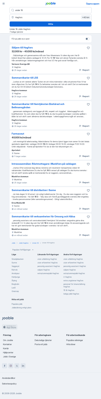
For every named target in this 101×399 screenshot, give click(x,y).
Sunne (14, 263)
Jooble (18, 393)
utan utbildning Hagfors (47, 259)
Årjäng (14, 280)
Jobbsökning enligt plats (21, 308)
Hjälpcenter (8, 352)
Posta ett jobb (41, 344)
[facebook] (4, 365)
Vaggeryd (15, 266)
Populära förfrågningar (23, 249)
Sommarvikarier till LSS (25, 77)
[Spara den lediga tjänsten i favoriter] (88, 48)
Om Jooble (8, 340)
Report (84, 70)
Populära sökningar (74, 340)
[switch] (87, 39)
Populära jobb (17, 304)
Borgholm (15, 284)
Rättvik (15, 270)
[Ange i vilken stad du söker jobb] (51, 17)
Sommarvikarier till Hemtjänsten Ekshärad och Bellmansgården (38, 106)
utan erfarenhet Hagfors (48, 263)
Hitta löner (70, 344)
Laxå (13, 288)
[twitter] (16, 365)
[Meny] (3, 3)
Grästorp (15, 291)
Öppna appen (92, 3)
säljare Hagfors (44, 270)
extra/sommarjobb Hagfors (48, 273)
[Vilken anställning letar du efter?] (51, 10)
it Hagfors (67, 277)
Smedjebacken (18, 259)
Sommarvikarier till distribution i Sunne (34, 190)
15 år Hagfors (68, 290)
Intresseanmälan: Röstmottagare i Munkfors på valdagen (44, 164)
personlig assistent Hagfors (49, 266)
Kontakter (7, 344)
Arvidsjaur (15, 273)
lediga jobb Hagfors (71, 294)
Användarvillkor (8, 378)
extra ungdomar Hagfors (73, 280)
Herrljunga (16, 277)
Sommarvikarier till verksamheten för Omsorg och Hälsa (43, 216)
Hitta (50, 24)
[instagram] (10, 365)
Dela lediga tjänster (43, 340)
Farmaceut (18, 133)
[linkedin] (23, 365)
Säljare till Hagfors (22, 47)
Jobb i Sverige (9, 356)
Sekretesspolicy (9, 383)
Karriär (6, 348)
